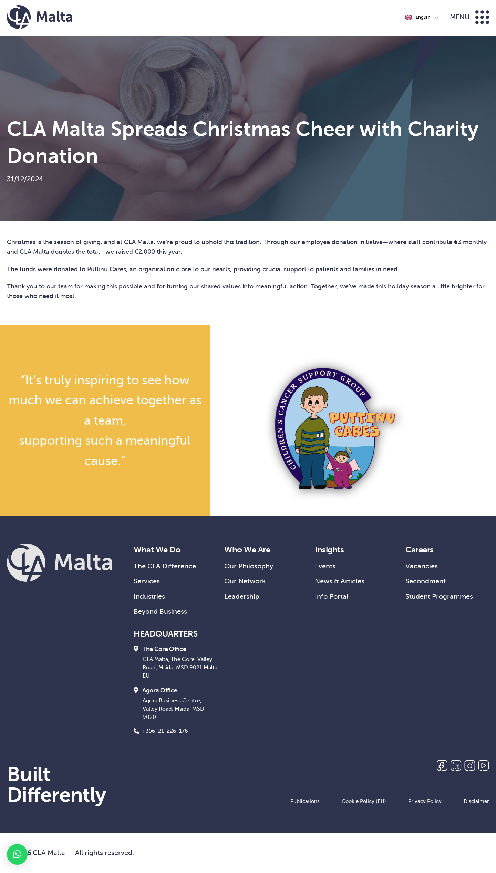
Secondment (425, 581)
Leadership (241, 596)
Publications (305, 801)
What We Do (157, 550)
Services (147, 581)
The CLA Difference (165, 566)
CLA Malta (49, 853)
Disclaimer (476, 801)
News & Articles (339, 581)
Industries (149, 596)
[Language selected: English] (422, 17)
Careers (419, 550)
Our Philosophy (248, 566)
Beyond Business (160, 612)
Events (325, 566)
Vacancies (421, 566)
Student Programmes (439, 596)
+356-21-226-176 (161, 731)
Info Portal (331, 596)
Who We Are (247, 550)
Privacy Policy (425, 801)
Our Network (245, 581)
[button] (17, 854)
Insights (329, 550)
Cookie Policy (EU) (364, 801)
